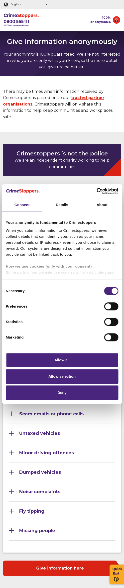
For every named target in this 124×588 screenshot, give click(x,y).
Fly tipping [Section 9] (31, 511)
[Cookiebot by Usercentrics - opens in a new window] (96, 191)
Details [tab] (62, 205)
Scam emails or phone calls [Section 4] (51, 414)
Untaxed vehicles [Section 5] (39, 433)
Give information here (60, 568)
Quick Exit (117, 574)
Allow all (62, 360)
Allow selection (62, 376)
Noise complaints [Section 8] (39, 491)
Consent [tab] (22, 205)
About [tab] (102, 205)
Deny (62, 392)
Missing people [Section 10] (37, 530)
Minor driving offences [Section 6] (46, 453)
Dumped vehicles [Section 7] (40, 472)
